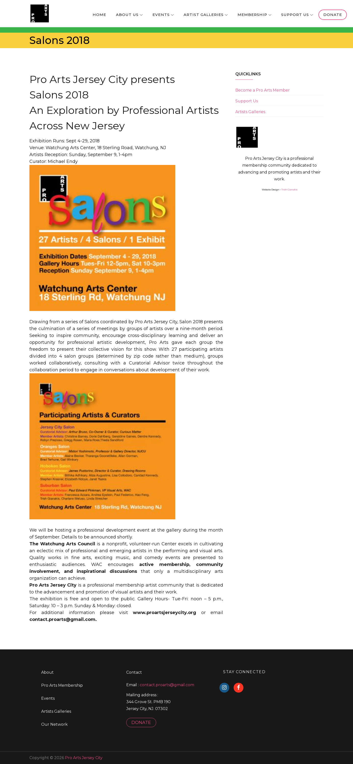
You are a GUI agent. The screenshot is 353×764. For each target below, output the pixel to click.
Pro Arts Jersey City (83, 757)
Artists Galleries (250, 111)
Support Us (297, 14)
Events (163, 14)
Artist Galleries (206, 14)
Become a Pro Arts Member (262, 90)
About (47, 672)
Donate (332, 14)
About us (129, 14)
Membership (254, 14)
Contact (134, 672)
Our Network (54, 724)
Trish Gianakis (289, 189)
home (99, 14)
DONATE (141, 722)
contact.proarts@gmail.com (167, 685)
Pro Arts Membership (62, 685)
